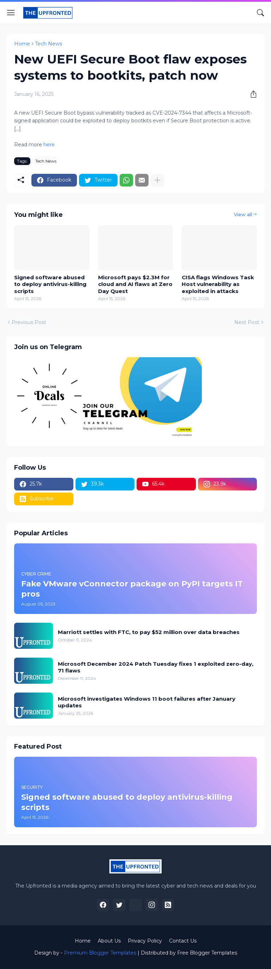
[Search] (260, 13)
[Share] (251, 94)
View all (243, 214)
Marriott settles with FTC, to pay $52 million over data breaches (149, 632)
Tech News (48, 43)
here (48, 144)
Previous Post (29, 322)
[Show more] (157, 180)
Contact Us (183, 941)
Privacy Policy (145, 941)
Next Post (246, 322)
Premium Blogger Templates (100, 953)
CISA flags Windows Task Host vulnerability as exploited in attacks (218, 284)
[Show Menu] (11, 13)
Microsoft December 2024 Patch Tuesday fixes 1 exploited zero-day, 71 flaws (155, 667)
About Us (109, 941)
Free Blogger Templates (207, 953)
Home (22, 43)
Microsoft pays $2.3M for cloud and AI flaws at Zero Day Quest (135, 284)
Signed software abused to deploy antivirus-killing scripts (50, 284)
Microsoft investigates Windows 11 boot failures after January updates (146, 702)
